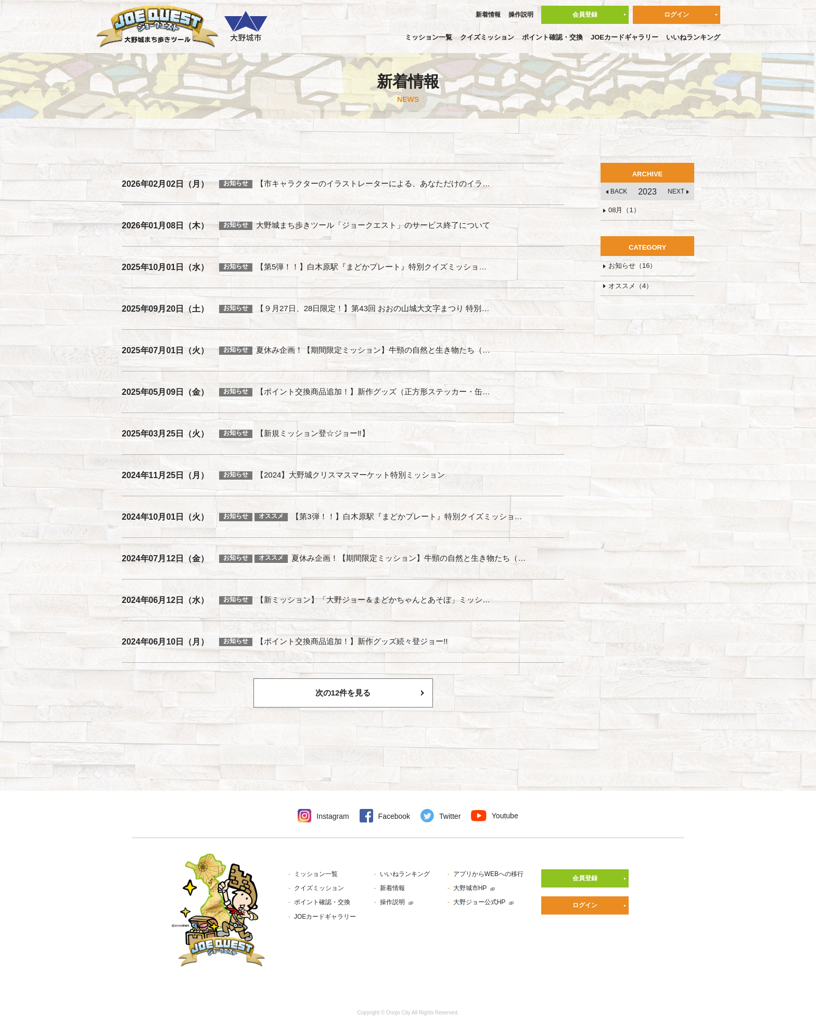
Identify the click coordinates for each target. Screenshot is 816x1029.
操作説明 (520, 14)
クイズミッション (487, 37)
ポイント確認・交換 (552, 37)
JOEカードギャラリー (624, 37)
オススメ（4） (630, 286)
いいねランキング (693, 37)
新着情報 (488, 14)
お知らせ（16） (632, 265)
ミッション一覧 (428, 37)
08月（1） (624, 210)
